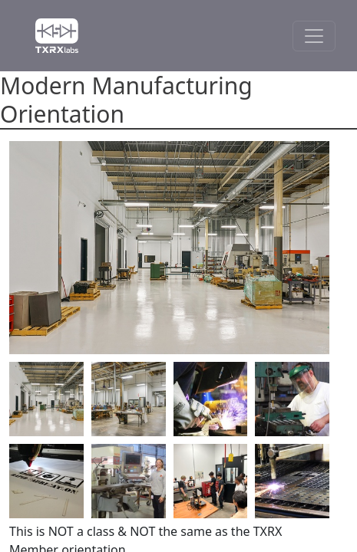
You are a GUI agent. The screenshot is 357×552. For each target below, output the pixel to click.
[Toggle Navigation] (314, 36)
